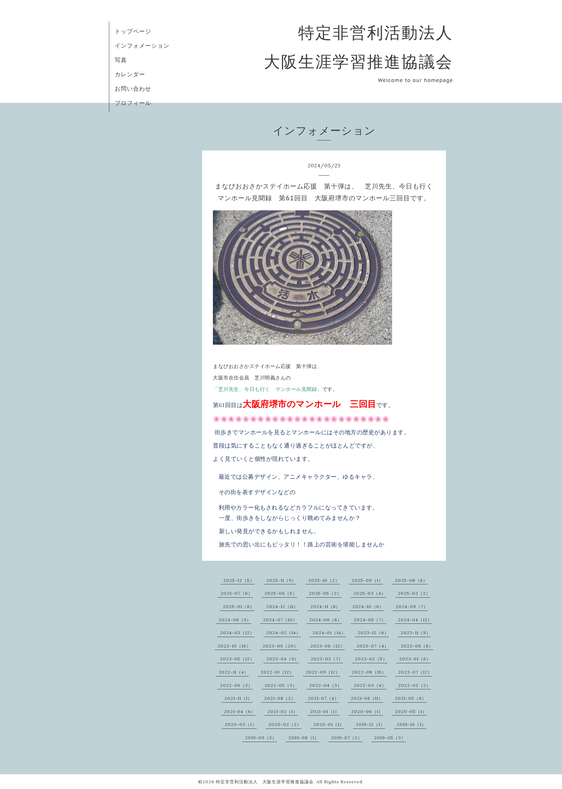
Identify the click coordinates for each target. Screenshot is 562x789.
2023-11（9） (416, 632)
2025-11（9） (281, 580)
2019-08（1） (304, 737)
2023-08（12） (327, 646)
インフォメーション (142, 45)
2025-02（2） (414, 593)
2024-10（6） (368, 606)
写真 (121, 59)
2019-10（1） (411, 724)
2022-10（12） (277, 672)
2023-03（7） (327, 658)
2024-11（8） (325, 606)
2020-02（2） (284, 724)
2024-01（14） (329, 632)
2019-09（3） (261, 737)
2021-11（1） (238, 698)
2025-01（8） (238, 606)
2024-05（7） (370, 619)
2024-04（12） (415, 619)
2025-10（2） (324, 580)
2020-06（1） (367, 711)
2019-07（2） (346, 737)
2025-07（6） (236, 593)
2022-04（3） (325, 685)
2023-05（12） (237, 658)
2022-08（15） (369, 672)
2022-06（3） (236, 685)
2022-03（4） (370, 685)
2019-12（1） (370, 724)
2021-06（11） (367, 698)
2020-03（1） (241, 724)
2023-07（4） (373, 646)
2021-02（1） (282, 711)
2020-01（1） (328, 724)
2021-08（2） (280, 698)
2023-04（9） (282, 658)
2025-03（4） (369, 593)
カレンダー (130, 74)
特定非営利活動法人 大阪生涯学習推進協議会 (265, 781)
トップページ (133, 31)
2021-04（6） (240, 711)
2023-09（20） (281, 646)
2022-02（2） (414, 685)
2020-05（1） (411, 711)
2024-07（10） (280, 619)
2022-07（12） (415, 672)
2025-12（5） (238, 580)
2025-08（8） (411, 580)
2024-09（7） (412, 606)
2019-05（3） (390, 737)
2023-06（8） (417, 646)
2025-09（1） (367, 580)
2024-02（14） (283, 632)
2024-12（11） (282, 606)
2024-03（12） (237, 632)
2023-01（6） (415, 658)
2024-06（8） (325, 619)
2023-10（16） (234, 646)
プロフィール (133, 102)
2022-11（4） (234, 672)
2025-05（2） (325, 593)
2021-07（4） (323, 698)
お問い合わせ (133, 88)
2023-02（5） (371, 658)
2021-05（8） (411, 698)
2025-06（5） (281, 593)
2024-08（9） (235, 619)
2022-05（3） (281, 685)
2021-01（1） (324, 711)
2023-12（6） (373, 632)
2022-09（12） (323, 672)
